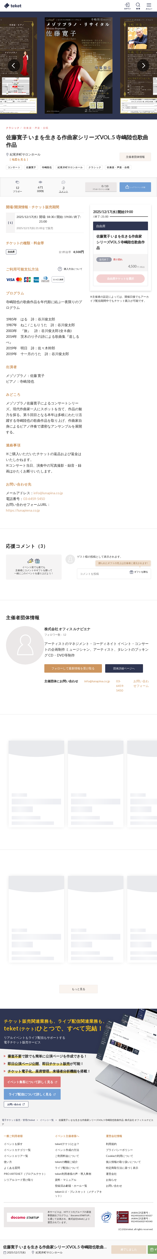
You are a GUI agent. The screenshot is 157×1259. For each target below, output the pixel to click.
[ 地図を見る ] (19, 159)
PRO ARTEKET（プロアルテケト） (25, 1173)
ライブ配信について (67, 1167)
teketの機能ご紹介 (66, 1161)
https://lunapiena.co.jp (23, 510)
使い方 (8, 1161)
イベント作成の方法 (67, 1149)
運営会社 (111, 1173)
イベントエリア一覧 (16, 1155)
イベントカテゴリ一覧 (17, 1149)
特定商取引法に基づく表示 (122, 1167)
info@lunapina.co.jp (48, 493)
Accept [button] (143, 1239)
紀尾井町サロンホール (49, 1252)
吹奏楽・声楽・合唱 (36, 127)
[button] (5, 1244)
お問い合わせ (114, 1185)
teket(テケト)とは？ (67, 1144)
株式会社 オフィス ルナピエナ (67, 629)
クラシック (13, 127)
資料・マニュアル (65, 1179)
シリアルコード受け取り (18, 1179)
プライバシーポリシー (119, 1149)
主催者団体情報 (135, 156)
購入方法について (73, 268)
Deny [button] (124, 1239)
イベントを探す (13, 1144)
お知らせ (111, 1179)
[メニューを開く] (149, 6)
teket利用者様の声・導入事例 (73, 1173)
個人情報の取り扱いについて (123, 1161)
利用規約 (111, 1144)
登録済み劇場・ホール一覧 (71, 1185)
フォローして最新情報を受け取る (73, 668)
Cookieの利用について (119, 1155)
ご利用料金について (67, 1155)
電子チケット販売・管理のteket (18, 1120)
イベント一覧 (47, 1120)
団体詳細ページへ (124, 668)
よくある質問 (12, 1167)
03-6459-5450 (34, 499)
